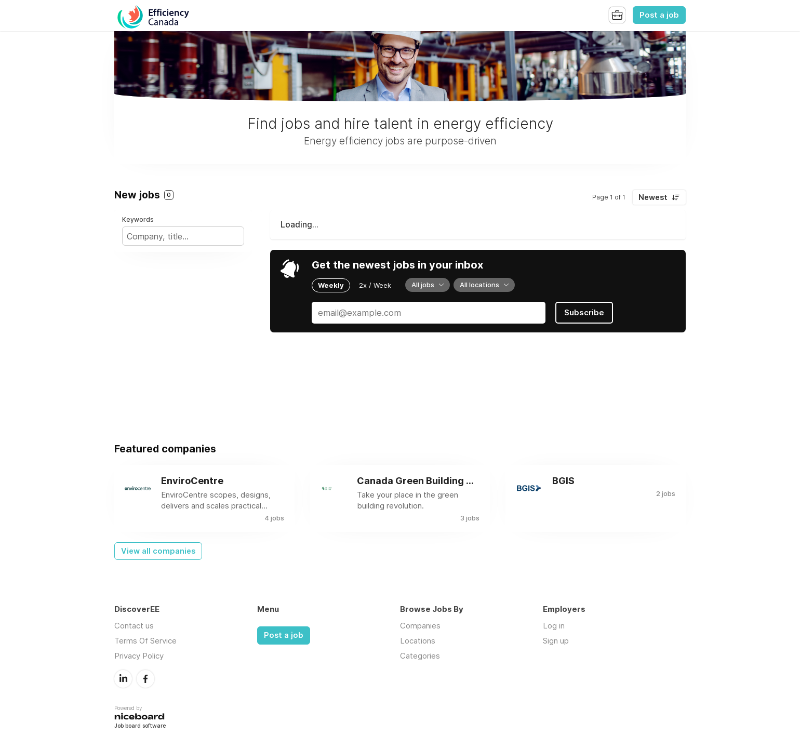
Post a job (659, 15)
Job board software (140, 726)
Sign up (556, 641)
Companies (420, 626)
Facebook (145, 679)
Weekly (331, 285)
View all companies (158, 551)
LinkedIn (123, 679)
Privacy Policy (139, 656)
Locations (417, 641)
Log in (554, 626)
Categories (420, 656)
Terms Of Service (145, 641)
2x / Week (375, 285)
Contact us (134, 626)
